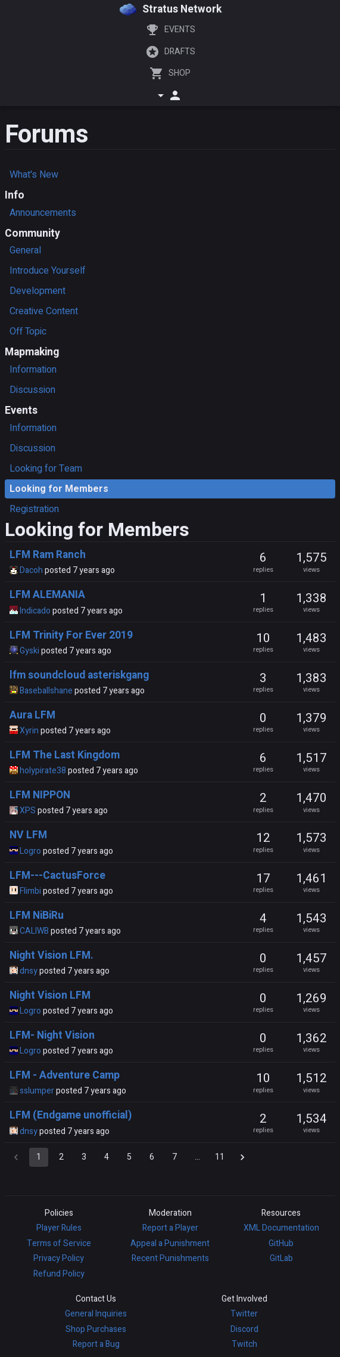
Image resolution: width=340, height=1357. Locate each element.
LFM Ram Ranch (48, 554)
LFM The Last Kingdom (65, 755)
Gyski (29, 651)
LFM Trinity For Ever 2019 (71, 635)
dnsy (29, 971)
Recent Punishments (170, 1258)
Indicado (35, 611)
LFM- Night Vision (52, 1035)
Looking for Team (46, 468)
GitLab (281, 1258)
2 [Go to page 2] (61, 1157)
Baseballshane (46, 690)
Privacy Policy (58, 1258)
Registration (34, 509)
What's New (34, 175)
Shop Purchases (95, 1329)
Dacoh (31, 570)
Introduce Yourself (48, 271)
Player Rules (59, 1228)
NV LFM (28, 835)
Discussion (32, 390)
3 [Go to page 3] (83, 1157)
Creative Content (44, 311)
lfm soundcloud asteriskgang (79, 675)
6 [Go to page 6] (151, 1157)
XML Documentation (281, 1228)
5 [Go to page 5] (129, 1157)
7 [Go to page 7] (174, 1157)
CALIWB (34, 931)
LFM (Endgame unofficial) (71, 1115)
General (25, 250)
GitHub (281, 1243)
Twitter (244, 1314)
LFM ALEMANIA (47, 594)
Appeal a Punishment (170, 1243)
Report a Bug (96, 1344)
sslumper (37, 1091)
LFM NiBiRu (37, 915)
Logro (30, 851)
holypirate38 (43, 770)
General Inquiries (96, 1314)
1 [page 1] (38, 1157)
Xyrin (29, 730)
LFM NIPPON (40, 795)
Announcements (43, 213)
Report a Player (170, 1228)
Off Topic (28, 331)
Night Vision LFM (50, 995)
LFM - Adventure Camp (65, 1075)
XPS (28, 810)
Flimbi (30, 891)
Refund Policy (59, 1274)
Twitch (244, 1344)
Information (33, 370)
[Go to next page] (242, 1157)
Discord (244, 1329)
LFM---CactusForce (57, 875)
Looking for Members (59, 489)
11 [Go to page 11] (219, 1157)
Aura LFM (32, 715)
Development (37, 291)
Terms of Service (59, 1243)
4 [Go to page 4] (106, 1157)
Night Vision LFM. (51, 955)
